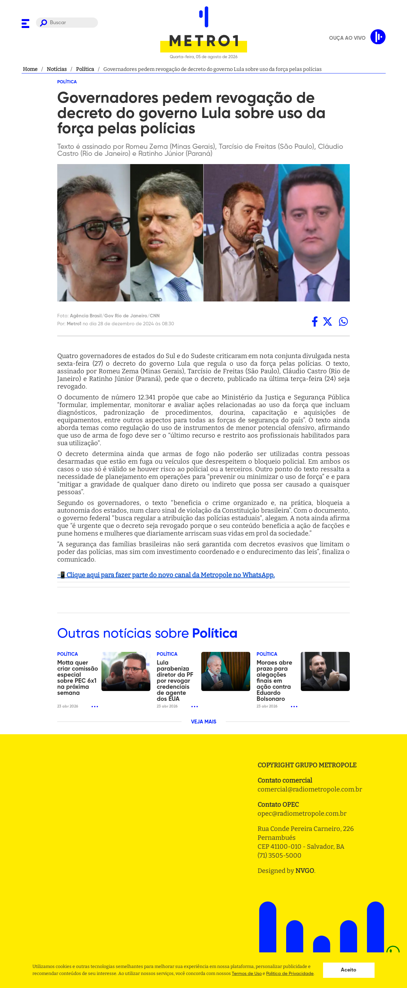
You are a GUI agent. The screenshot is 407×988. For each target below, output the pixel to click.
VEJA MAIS (203, 722)
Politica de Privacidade (290, 973)
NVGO (304, 870)
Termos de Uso (247, 973)
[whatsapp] (343, 321)
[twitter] (327, 321)
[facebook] (314, 321)
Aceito (348, 970)
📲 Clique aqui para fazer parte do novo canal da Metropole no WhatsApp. (166, 575)
